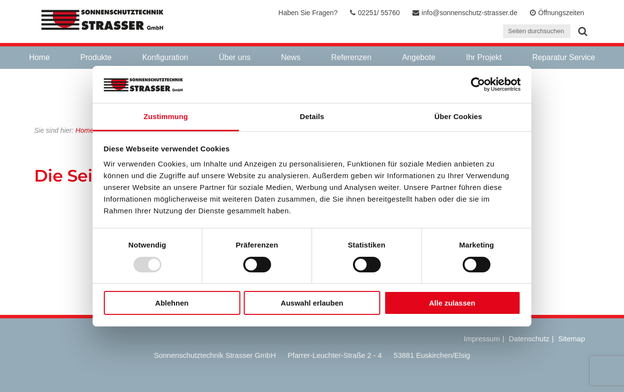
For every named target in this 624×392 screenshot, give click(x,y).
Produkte (96, 57)
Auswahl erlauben (312, 303)
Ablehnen (171, 303)
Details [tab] (312, 116)
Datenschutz (528, 338)
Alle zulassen (452, 303)
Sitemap (571, 338)
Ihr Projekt (484, 57)
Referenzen (351, 57)
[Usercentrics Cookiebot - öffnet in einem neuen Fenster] (478, 84)
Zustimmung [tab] (166, 116)
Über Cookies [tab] (458, 116)
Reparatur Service (563, 57)
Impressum (482, 338)
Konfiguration (165, 57)
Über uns (235, 57)
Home (39, 57)
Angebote (419, 57)
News (290, 57)
